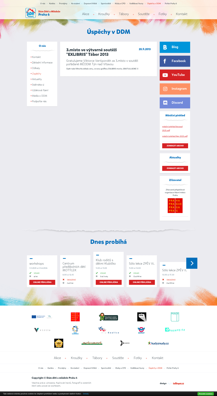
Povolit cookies (205, 394)
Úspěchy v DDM (154, 3)
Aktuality (37, 79)
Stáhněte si (38, 84)
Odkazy (36, 68)
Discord (177, 102)
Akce (85, 14)
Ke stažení (75, 3)
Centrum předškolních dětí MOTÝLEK (74, 266)
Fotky (163, 14)
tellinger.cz (178, 383)
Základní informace (42, 62)
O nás (42, 3)
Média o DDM (39, 95)
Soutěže (143, 14)
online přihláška (42, 282)
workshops (36, 264)
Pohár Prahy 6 (171, 3)
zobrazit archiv (175, 146)
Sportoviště (106, 3)
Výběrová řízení (40, 90)
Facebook (179, 61)
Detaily (86, 394)
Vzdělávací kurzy (136, 3)
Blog (175, 47)
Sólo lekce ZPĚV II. (174, 270)
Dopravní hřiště (90, 3)
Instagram (179, 88)
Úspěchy (36, 73)
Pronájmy (63, 3)
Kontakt (181, 14)
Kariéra (52, 3)
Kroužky (104, 14)
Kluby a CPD (120, 3)
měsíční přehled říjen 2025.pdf (175, 136)
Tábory (124, 14)
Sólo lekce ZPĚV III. (141, 264)
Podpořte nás (39, 101)
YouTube (178, 75)
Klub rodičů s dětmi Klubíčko (106, 261)
